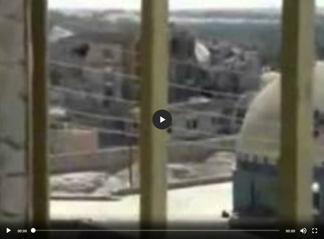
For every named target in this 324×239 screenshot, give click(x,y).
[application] (162, 119)
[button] (162, 119)
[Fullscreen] (314, 230)
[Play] (8, 230)
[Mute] (303, 230)
